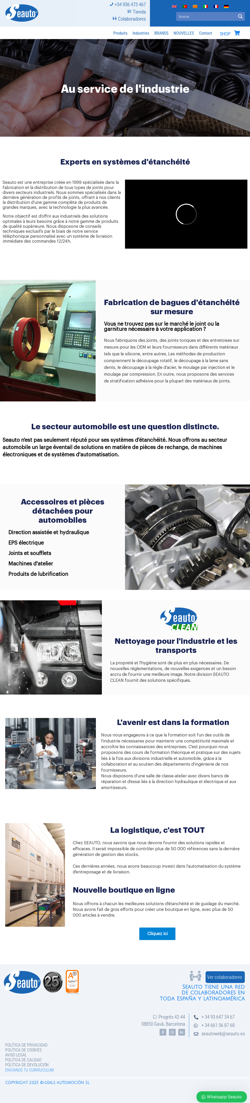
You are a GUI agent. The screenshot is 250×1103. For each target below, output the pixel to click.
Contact (205, 33)
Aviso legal (16, 1054)
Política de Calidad (23, 1059)
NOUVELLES (184, 33)
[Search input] (206, 16)
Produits (120, 33)
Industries (141, 33)
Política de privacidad (26, 1045)
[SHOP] (237, 33)
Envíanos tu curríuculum (29, 1070)
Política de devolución (27, 1064)
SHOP (225, 33)
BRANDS (161, 33)
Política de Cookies (23, 1050)
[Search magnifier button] (240, 16)
